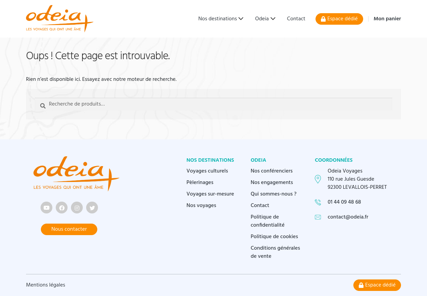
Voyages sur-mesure (210, 194)
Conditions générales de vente (275, 252)
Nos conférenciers (272, 171)
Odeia (262, 19)
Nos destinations (217, 19)
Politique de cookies (274, 236)
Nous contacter (69, 229)
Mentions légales (45, 285)
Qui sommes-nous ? (274, 194)
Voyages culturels (207, 171)
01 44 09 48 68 (344, 202)
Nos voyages (201, 205)
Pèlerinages (200, 182)
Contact (296, 19)
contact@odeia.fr (348, 217)
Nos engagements (272, 182)
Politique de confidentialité (268, 221)
